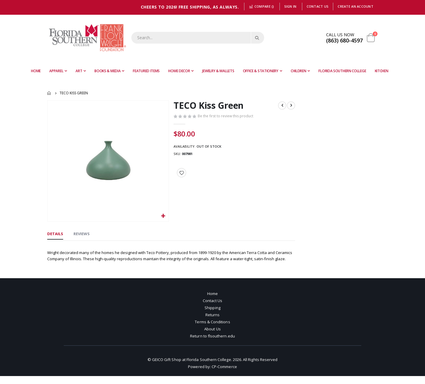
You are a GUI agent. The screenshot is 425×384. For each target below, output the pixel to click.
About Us (212, 336)
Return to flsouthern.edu (212, 344)
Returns (212, 322)
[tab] (55, 234)
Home (49, 93)
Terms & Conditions (212, 329)
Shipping (212, 315)
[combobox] (197, 38)
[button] (162, 215)
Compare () (261, 6)
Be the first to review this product (226, 116)
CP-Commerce (224, 374)
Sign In (290, 6)
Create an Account (355, 6)
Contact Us (318, 6)
